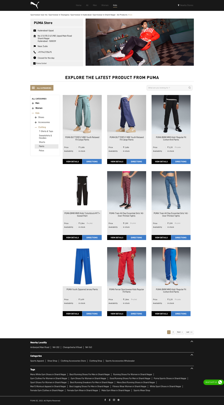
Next (179, 332)
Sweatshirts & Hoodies (45, 137)
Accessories (44, 122)
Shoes (41, 117)
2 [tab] (142, 62)
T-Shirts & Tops (46, 131)
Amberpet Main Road (39, 347)
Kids (37, 113)
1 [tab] (137, 62)
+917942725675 (45, 52)
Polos (41, 151)
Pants (41, 146)
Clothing (42, 127)
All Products (122, 15)
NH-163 (88, 347)
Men (37, 103)
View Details (72, 161)
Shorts (42, 142)
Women (38, 108)
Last (187, 332)
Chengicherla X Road (72, 347)
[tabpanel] (140, 42)
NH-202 (56, 347)
